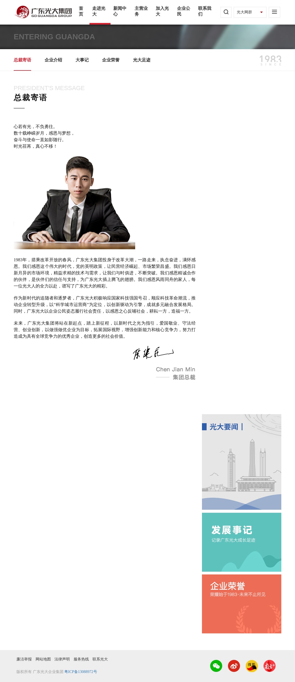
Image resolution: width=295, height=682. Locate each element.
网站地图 (43, 659)
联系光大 (100, 659)
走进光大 (98, 11)
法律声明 (62, 659)
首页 (81, 11)
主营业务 (141, 11)
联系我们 (204, 11)
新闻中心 (119, 11)
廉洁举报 (24, 659)
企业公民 (183, 11)
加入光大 (162, 11)
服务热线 (81, 659)
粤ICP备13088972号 (80, 672)
